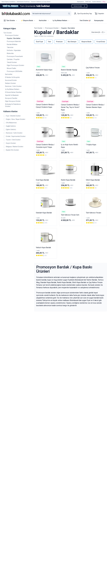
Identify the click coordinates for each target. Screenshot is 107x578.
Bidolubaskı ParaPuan (23, 1)
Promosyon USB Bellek (14, 71)
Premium (59, 41)
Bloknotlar (10, 53)
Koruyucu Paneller (11, 98)
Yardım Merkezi (96, 1)
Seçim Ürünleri (11, 143)
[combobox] (98, 32)
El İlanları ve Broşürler (12, 77)
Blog (104, 1)
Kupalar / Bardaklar (13, 38)
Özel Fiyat (39, 41)
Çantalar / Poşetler (13, 59)
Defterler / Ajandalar (14, 50)
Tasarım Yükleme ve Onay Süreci (40, 1)
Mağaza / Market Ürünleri (14, 146)
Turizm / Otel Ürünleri (13, 140)
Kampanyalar (99, 20)
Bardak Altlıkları (12, 44)
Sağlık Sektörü (11, 126)
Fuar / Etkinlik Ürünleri (13, 116)
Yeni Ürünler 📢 (85, 20)
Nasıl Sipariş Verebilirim (9, 1)
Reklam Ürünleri (10, 83)
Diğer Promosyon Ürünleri (15, 65)
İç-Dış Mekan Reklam (12, 89)
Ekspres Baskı (86, 41)
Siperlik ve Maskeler (12, 95)
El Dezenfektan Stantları (13, 92)
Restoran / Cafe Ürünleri (13, 86)
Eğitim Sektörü (11, 129)
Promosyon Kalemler (14, 41)
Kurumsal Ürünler (11, 80)
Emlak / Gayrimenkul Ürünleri (15, 136)
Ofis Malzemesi (11, 123)
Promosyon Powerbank (15, 56)
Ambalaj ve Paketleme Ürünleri (13, 105)
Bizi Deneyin (72, 41)
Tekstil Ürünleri (12, 62)
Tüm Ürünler (7, 33)
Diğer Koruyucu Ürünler (13, 101)
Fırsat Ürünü (101, 41)
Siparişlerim (80, 1)
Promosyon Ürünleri (12, 35)
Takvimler (10, 47)
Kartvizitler (8, 74)
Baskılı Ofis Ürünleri (12, 150)
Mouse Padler (11, 68)
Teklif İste (88, 1)
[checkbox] (4, 116)
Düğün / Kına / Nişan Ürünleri (15, 119)
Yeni (49, 41)
